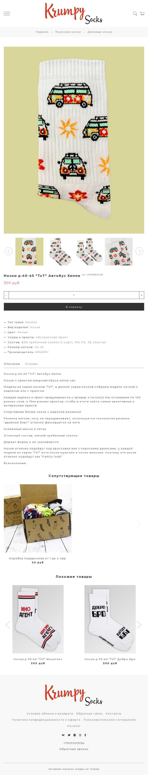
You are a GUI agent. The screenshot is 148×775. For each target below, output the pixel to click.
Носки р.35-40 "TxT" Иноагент (38, 659)
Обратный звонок (74, 749)
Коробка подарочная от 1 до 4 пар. (38, 558)
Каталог (74, 725)
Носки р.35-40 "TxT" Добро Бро (110, 659)
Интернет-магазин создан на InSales (74, 769)
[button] (9, 251)
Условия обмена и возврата (50, 713)
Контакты (113, 713)
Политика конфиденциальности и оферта (46, 719)
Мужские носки (68, 31)
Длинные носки (100, 31)
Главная (42, 31)
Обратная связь (89, 713)
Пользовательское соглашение (109, 719)
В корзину (74, 306)
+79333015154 (74, 743)
